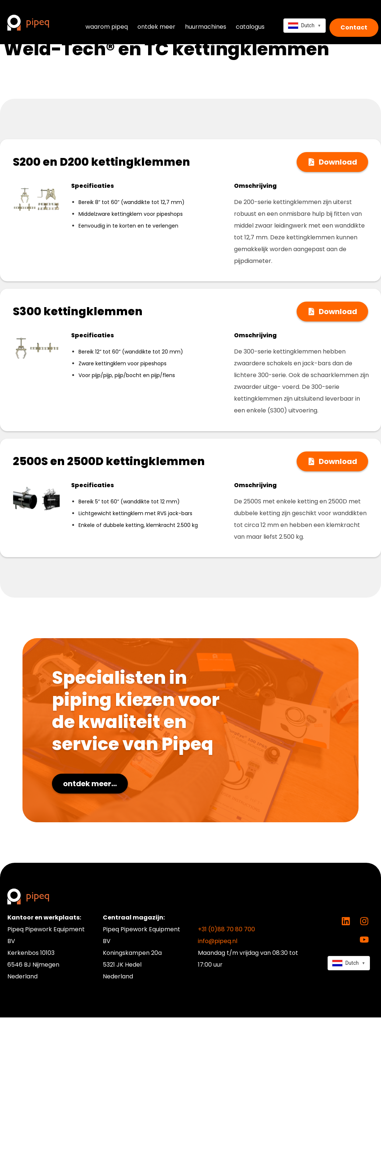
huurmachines (205, 26)
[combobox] (304, 25)
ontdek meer (156, 26)
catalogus (250, 26)
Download (338, 162)
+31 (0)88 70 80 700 (226, 929)
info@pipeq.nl (217, 941)
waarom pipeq (106, 26)
